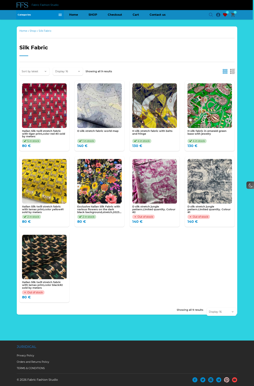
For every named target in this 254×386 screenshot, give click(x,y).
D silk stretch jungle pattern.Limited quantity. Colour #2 (151, 223)
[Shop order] (34, 84)
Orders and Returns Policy (33, 361)
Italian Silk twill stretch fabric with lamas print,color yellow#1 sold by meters (44, 223)
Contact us (158, 16)
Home (73, 16)
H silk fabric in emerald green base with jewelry (210, 145)
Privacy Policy (25, 355)
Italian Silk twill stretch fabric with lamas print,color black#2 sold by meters (44, 299)
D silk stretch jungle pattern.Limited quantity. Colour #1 (206, 223)
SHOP (93, 16)
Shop (33, 43)
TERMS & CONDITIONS (31, 368)
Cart (136, 16)
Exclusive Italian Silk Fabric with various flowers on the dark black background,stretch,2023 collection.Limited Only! (97, 223)
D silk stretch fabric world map (96, 145)
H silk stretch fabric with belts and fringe (150, 145)
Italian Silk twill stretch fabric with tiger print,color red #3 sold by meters (44, 146)
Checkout (115, 16)
